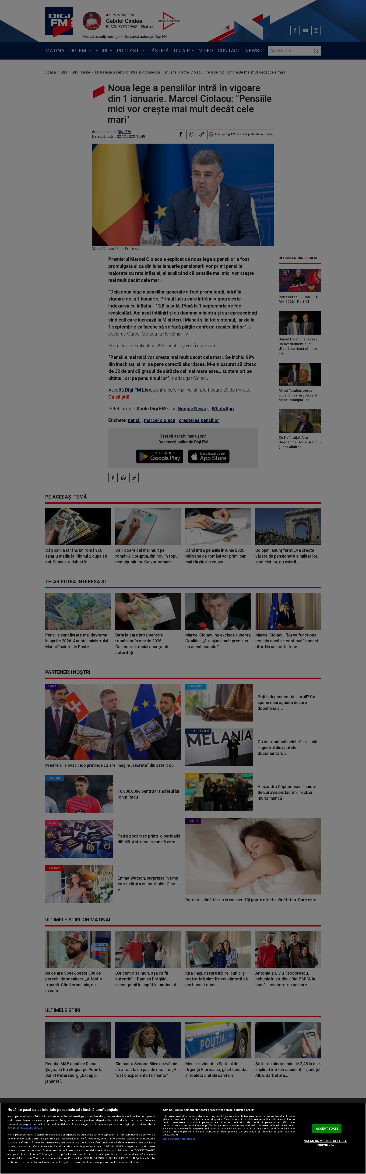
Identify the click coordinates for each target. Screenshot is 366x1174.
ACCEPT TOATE (327, 1128)
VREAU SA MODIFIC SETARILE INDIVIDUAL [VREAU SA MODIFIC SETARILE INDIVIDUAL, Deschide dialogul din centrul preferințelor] (325, 1142)
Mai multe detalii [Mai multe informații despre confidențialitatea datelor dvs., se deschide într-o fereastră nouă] (31, 1128)
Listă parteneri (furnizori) (179, 1138)
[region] (183, 1138)
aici (113, 1150)
